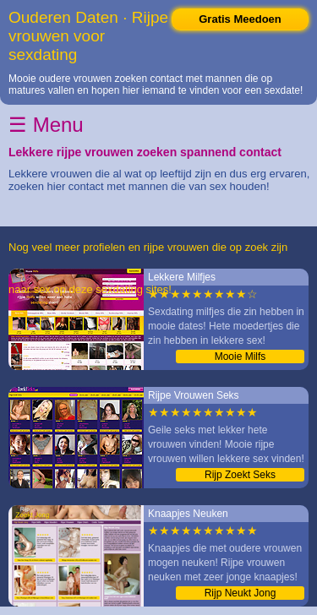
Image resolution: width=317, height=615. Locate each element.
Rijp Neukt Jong (240, 593)
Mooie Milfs (240, 356)
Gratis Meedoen (240, 19)
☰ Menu (46, 124)
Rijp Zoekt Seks (240, 475)
